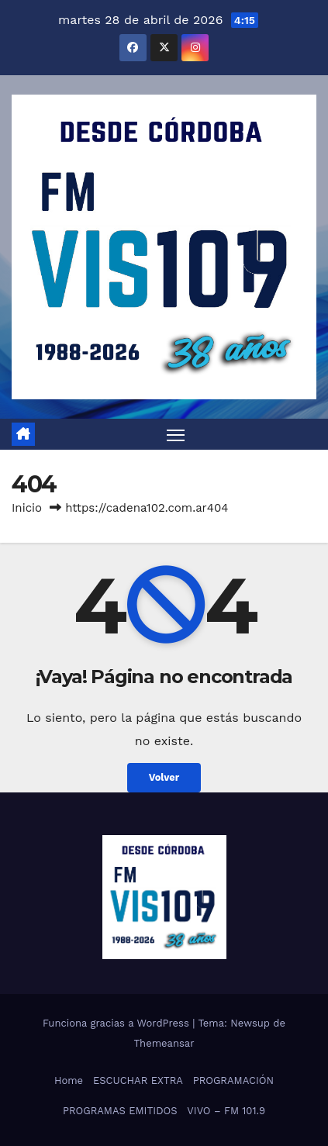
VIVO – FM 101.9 (226, 1111)
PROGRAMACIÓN (233, 1080)
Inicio (27, 508)
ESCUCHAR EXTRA (138, 1080)
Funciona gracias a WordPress (117, 1023)
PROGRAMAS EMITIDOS (120, 1111)
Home (68, 1080)
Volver (164, 777)
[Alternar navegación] (176, 434)
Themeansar (164, 1043)
